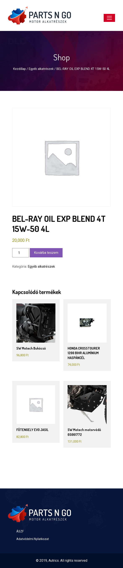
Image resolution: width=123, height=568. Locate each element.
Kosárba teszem (46, 253)
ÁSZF (20, 531)
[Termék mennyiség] (20, 252)
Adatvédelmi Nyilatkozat (32, 539)
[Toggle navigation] (109, 18)
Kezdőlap (19, 69)
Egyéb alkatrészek (41, 69)
